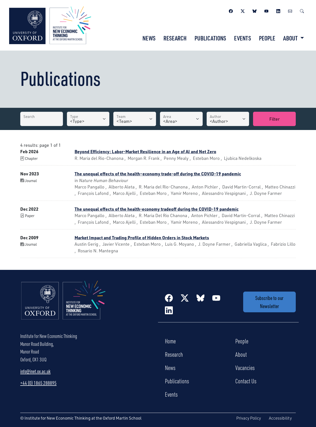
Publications (210, 38)
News (149, 38)
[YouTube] (266, 10)
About (241, 354)
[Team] (134, 119)
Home (170, 341)
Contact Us (246, 381)
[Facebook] (231, 10)
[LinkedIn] (278, 10)
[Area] (181, 119)
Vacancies (245, 367)
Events (242, 38)
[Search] (302, 10)
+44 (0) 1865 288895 (38, 383)
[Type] (88, 119)
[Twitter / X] (243, 10)
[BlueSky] (254, 10)
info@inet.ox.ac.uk (35, 371)
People (267, 38)
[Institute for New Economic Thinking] (50, 24)
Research (175, 38)
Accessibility (280, 418)
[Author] (228, 119)
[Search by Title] (41, 119)
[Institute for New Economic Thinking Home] (63, 305)
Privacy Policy (248, 418)
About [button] (291, 38)
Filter (274, 119)
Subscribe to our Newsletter (269, 302)
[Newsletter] (290, 10)
